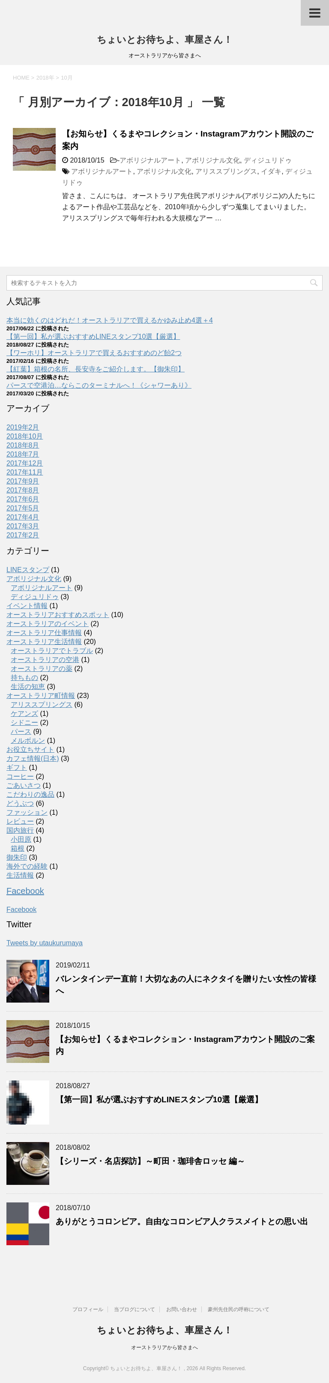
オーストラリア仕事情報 (44, 632)
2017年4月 (22, 517)
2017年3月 (22, 526)
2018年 (45, 77)
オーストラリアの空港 (45, 659)
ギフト (16, 767)
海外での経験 (27, 866)
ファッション (27, 812)
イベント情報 (27, 605)
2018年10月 (24, 436)
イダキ (271, 171)
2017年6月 (22, 499)
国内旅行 (20, 830)
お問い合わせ (181, 1309)
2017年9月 (22, 481)
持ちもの (24, 677)
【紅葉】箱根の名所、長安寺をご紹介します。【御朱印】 (95, 369)
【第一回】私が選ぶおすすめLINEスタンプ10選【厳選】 (93, 336)
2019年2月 (22, 427)
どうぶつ (20, 803)
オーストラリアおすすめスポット (57, 614)
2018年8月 (22, 445)
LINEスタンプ (27, 569)
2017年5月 (22, 508)
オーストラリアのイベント (47, 623)
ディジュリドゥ (268, 160)
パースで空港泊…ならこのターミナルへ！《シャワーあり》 (98, 385)
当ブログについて (134, 1309)
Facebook (25, 891)
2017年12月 (24, 463)
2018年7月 (22, 454)
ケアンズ (24, 713)
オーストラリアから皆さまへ (164, 1347)
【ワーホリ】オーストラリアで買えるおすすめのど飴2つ (94, 352)
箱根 (17, 848)
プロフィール (87, 1309)
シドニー (24, 722)
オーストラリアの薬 (41, 668)
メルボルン (28, 740)
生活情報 (20, 875)
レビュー (20, 821)
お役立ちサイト (30, 749)
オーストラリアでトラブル (52, 650)
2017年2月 (22, 535)
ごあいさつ (23, 785)
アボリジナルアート (150, 160)
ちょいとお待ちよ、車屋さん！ (165, 39)
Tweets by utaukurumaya (44, 943)
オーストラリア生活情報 (44, 641)
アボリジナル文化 (212, 160)
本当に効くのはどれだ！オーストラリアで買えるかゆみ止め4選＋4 (109, 320)
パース (21, 731)
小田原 (21, 839)
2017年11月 (24, 472)
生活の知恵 (28, 686)
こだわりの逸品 (30, 794)
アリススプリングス (226, 171)
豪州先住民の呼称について (238, 1309)
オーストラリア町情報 (40, 695)
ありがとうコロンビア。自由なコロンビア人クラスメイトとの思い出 (182, 1221)
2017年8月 (22, 490)
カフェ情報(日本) (32, 758)
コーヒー (20, 776)
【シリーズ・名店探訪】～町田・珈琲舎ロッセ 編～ (150, 1161)
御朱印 (16, 857)
